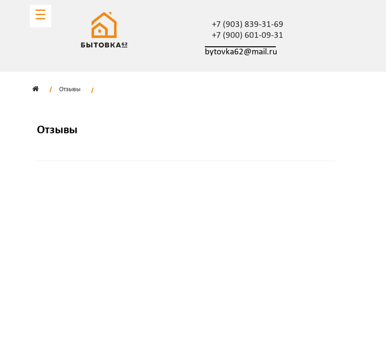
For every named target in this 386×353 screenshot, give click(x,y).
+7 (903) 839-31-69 (247, 24)
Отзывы (69, 89)
